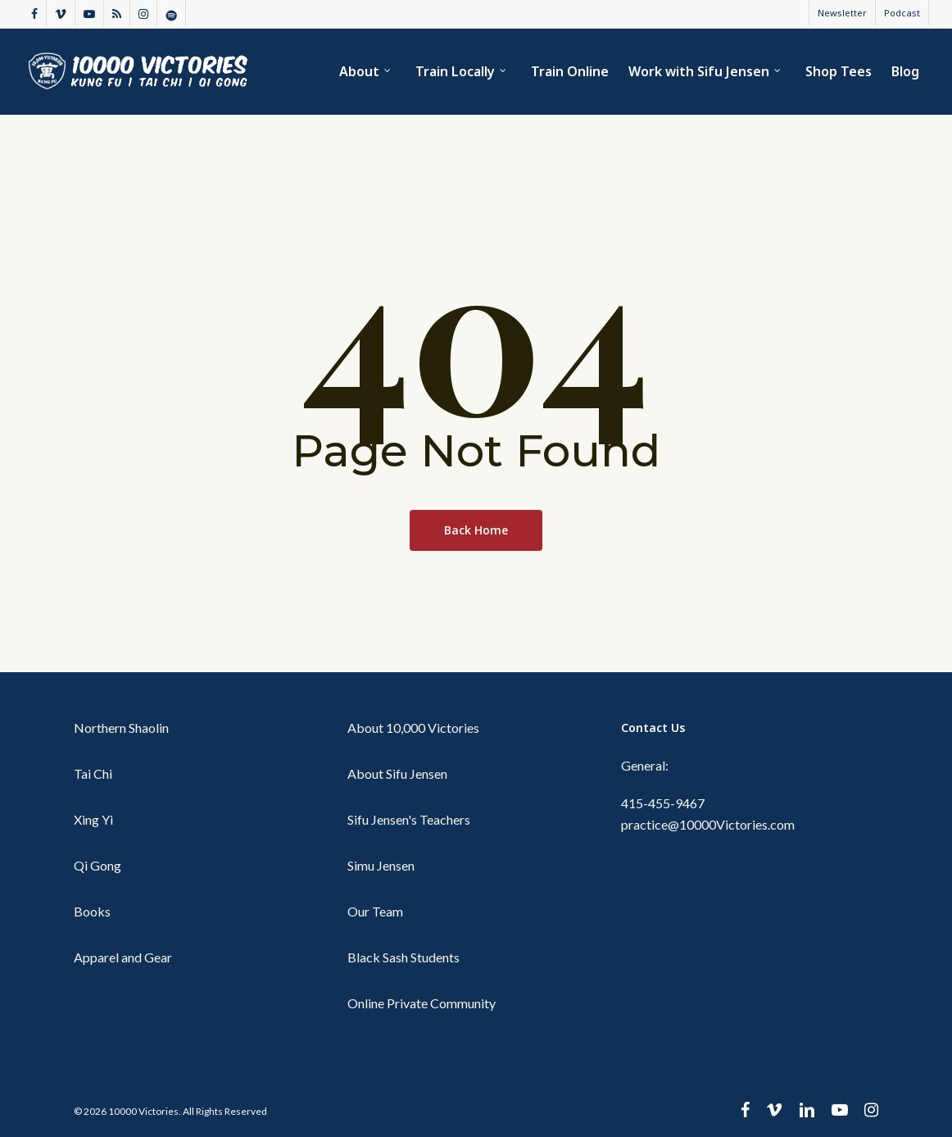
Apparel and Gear (123, 957)
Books (92, 911)
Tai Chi (93, 773)
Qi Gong (97, 865)
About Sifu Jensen (397, 773)
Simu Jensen (381, 865)
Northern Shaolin (121, 727)
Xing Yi (93, 819)
